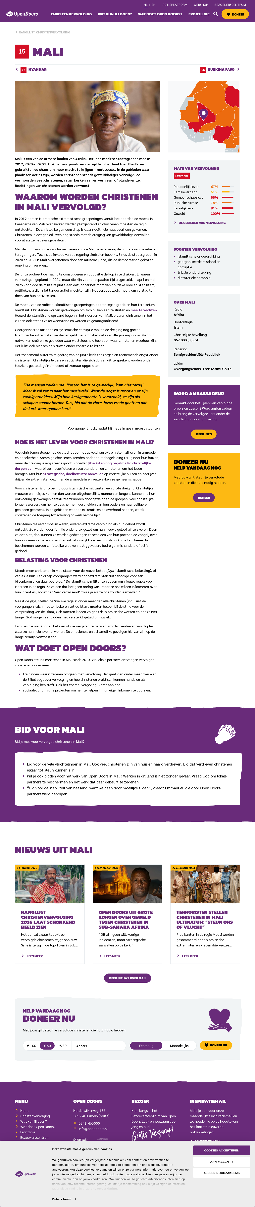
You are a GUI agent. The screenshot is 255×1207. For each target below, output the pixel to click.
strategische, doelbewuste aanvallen (73, 473)
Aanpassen (221, 1161)
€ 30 (63, 1053)
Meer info (204, 434)
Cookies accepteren (221, 1150)
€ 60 (47, 1053)
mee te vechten (144, 310)
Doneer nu (218, 1053)
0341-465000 (89, 1136)
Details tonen (61, 1199)
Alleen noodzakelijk (222, 1173)
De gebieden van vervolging (202, 222)
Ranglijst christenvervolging (42, 32)
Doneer (238, 14)
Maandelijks (179, 1053)
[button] (216, 14)
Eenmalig (146, 1053)
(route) (104, 1128)
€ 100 (31, 1053)
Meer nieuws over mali (127, 978)
